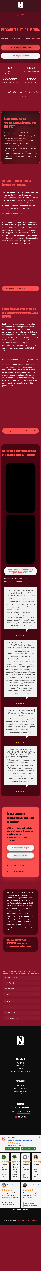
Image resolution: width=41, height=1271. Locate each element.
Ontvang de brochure (20, 56)
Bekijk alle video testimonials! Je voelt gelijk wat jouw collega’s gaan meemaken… (20, 571)
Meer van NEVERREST (11, 1012)
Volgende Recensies (20, 1210)
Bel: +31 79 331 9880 (15, 866)
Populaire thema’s (10, 988)
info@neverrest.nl (23, 1112)
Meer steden (9, 1007)
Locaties (20, 1069)
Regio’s (7, 994)
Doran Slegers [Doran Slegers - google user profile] (12, 1185)
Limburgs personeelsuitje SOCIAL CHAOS (21, 431)
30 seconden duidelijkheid (20, 47)
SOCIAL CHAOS (20, 1066)
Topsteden (8, 1001)
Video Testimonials (20, 1088)
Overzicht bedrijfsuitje (11, 978)
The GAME (20, 1063)
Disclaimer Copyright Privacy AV (27, 1220)
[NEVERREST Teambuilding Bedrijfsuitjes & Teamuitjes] (20, 5)
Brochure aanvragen (20, 848)
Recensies (20, 1085)
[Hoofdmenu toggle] (20, 15)
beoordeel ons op (27, 1148)
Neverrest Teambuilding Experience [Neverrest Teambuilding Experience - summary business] (19, 1140)
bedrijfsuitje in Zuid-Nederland (18, 141)
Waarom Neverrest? (20, 1091)
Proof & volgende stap (11, 1018)
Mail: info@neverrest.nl (16, 871)
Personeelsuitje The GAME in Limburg (20, 288)
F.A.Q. (20, 1094)
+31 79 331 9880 (23, 1108)
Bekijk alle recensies (12, 1148)
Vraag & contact (20, 855)
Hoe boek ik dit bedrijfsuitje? (21, 1071)
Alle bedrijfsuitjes (10, 983)
